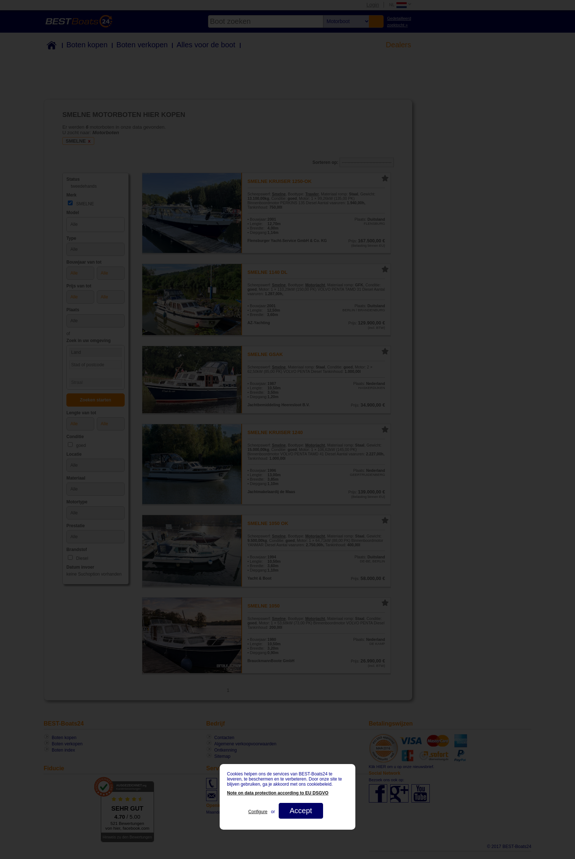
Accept (301, 811)
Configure (257, 811)
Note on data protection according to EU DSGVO (278, 793)
